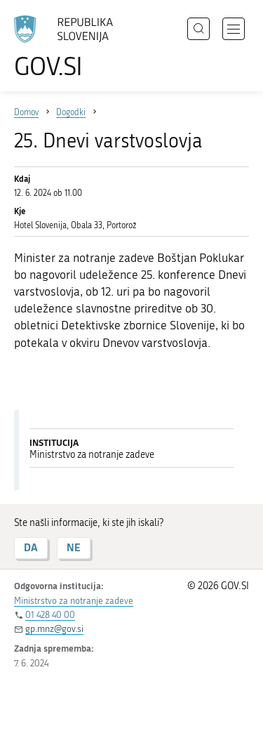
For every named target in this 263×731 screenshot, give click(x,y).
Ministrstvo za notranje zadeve (73, 600)
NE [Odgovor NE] (74, 547)
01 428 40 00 (50, 615)
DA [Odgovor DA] (31, 547)
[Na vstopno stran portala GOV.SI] (70, 47)
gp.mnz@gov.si (54, 629)
